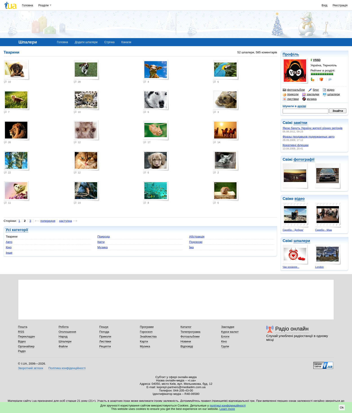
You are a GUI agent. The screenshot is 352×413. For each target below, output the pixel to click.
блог (313, 90)
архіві (301, 106)
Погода (104, 331)
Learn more (227, 409)
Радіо (22, 351)
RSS (21, 331)
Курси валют (230, 331)
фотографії (303, 159)
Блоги (225, 336)
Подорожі (195, 242)
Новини (185, 341)
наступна (65, 221)
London (319, 267)
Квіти (101, 242)
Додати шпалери (86, 42)
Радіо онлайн (292, 329)
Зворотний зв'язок (30, 368)
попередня (47, 221)
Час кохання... (291, 267)
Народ (63, 336)
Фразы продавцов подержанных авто (308, 136)
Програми (147, 327)
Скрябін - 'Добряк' (293, 230)
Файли (63, 346)
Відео (22, 341)
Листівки (105, 341)
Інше (9, 252)
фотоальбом (294, 90)
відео (328, 90)
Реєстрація (340, 5)
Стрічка (109, 42)
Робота (63, 327)
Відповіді (186, 346)
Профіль (291, 54)
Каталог (185, 327)
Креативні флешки (295, 145)
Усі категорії (17, 230)
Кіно (9, 247)
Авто (9, 242)
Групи (225, 346)
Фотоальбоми (190, 336)
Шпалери (65, 341)
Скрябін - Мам (323, 230)
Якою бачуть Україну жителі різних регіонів (313, 128)
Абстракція (196, 236)
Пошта (22, 327)
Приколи (105, 336)
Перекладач (26, 336)
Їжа (191, 247)
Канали (126, 42)
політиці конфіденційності (228, 405)
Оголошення (67, 331)
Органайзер (26, 346)
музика (309, 99)
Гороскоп (146, 331)
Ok (342, 407)
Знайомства (148, 336)
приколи (291, 94)
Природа (103, 236)
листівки (291, 99)
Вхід (325, 5)
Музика (102, 247)
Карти (144, 341)
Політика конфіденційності (67, 368)
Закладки (227, 327)
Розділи (43, 5)
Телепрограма (190, 331)
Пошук (103, 327)
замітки (300, 123)
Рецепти (105, 346)
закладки (310, 94)
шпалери (331, 94)
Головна (27, 5)
